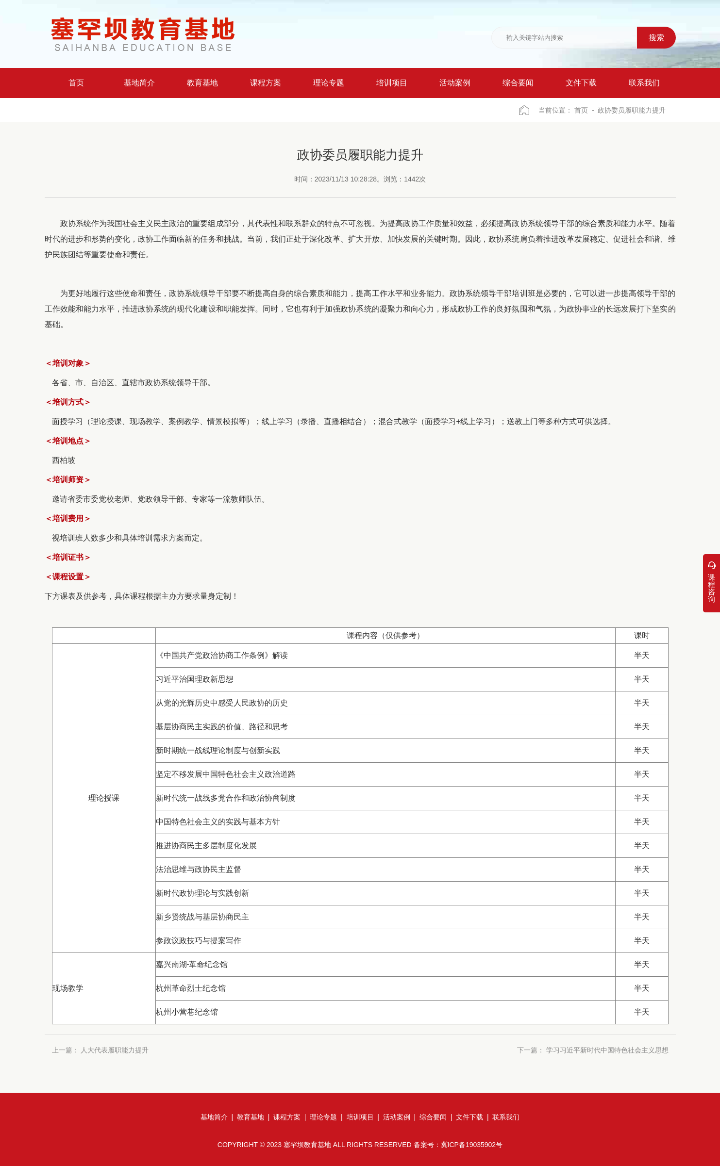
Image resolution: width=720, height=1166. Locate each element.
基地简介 (214, 1117)
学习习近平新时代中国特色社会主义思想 (607, 1050)
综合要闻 (433, 1117)
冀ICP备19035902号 (472, 1145)
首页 (581, 110)
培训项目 (360, 1117)
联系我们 (505, 1117)
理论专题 (323, 1117)
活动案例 (396, 1117)
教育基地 (250, 1117)
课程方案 (287, 1117)
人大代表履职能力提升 (115, 1050)
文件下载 (469, 1117)
